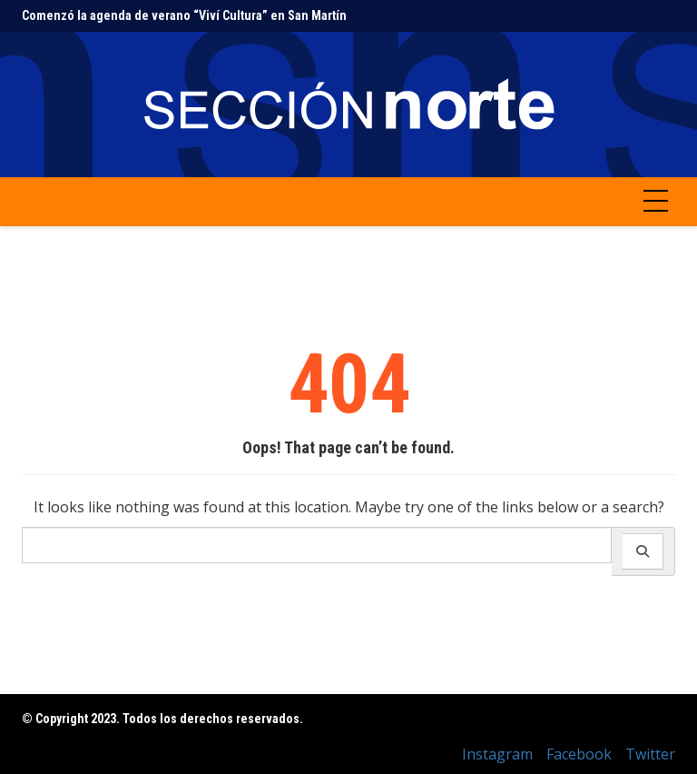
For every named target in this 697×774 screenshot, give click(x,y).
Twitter (650, 754)
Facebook (579, 754)
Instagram (497, 754)
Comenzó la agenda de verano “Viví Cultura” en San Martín (184, 15)
